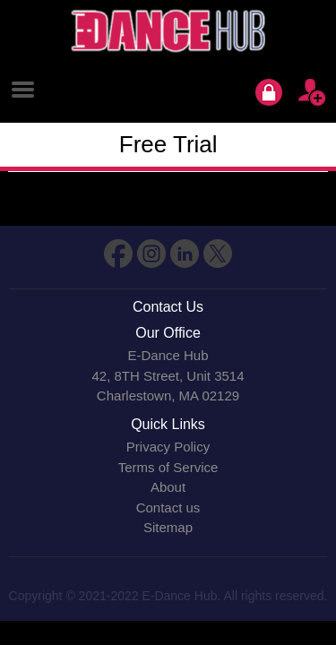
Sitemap (168, 527)
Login (269, 92)
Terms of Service (168, 467)
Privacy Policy (168, 446)
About (168, 486)
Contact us (168, 507)
